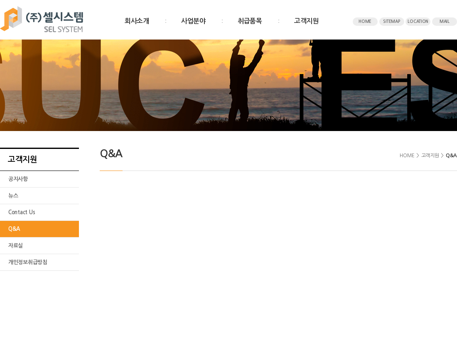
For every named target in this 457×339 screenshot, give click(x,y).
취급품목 (250, 21)
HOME (365, 21)
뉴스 (13, 195)
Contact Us (21, 212)
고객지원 (306, 21)
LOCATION (418, 21)
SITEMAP (391, 21)
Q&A (14, 229)
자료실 (15, 245)
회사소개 (137, 21)
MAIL (445, 21)
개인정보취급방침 (27, 262)
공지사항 (18, 179)
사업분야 (193, 21)
